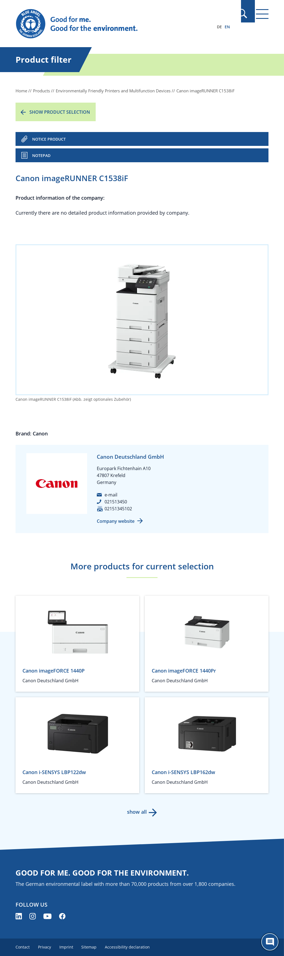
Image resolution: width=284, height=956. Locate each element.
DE (219, 26)
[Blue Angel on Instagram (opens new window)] (32, 916)
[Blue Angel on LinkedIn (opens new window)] (19, 916)
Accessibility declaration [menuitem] (129, 947)
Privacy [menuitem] (45, 947)
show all (136, 811)
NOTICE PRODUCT (49, 139)
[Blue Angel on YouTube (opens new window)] (47, 916)
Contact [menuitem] (23, 947)
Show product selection (59, 112)
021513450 (116, 502)
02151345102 (118, 509)
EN (227, 26)
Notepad (41, 155)
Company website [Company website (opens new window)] (116, 521)
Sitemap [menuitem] (90, 947)
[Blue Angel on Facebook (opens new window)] (62, 916)
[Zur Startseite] (104, 24)
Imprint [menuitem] (67, 947)
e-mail (111, 495)
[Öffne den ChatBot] (269, 941)
